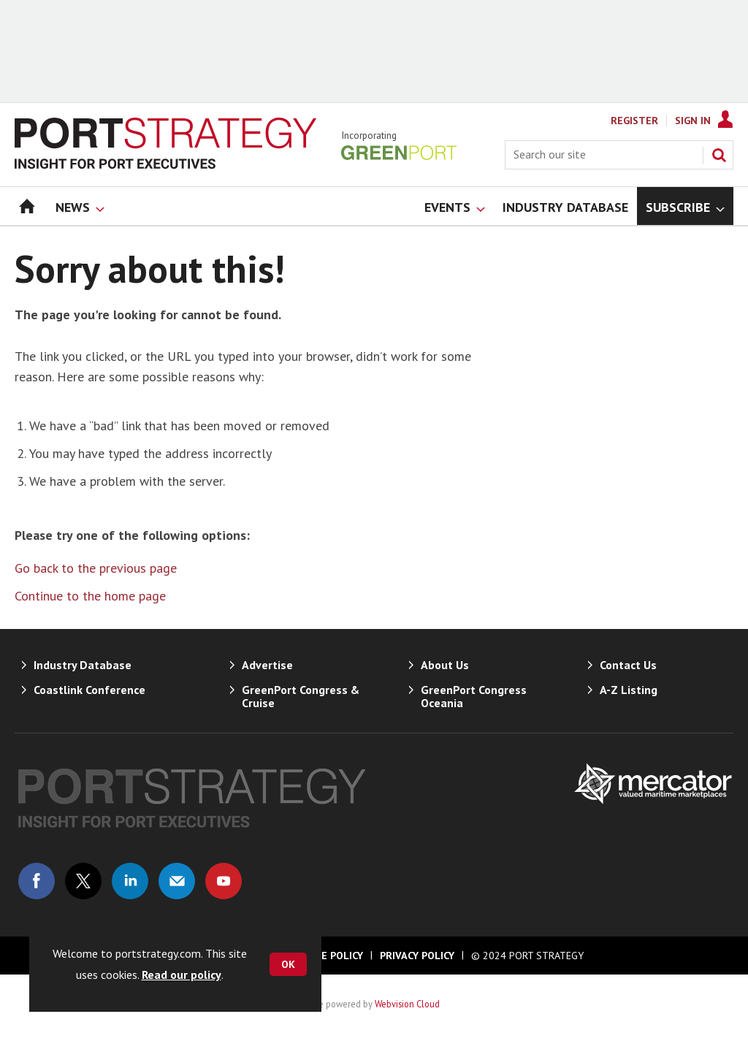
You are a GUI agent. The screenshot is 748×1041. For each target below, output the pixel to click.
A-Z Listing (628, 689)
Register (634, 120)
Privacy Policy (417, 955)
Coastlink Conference (89, 689)
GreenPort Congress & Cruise (300, 696)
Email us (177, 881)
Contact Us (628, 664)
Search (718, 155)
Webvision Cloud (407, 1004)
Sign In (693, 120)
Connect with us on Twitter (83, 881)
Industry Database (82, 664)
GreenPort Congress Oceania (474, 696)
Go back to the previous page (96, 568)
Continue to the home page (90, 595)
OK (288, 964)
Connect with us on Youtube (224, 881)
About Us (445, 664)
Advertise (267, 664)
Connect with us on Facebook (37, 881)
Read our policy (181, 974)
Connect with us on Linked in (130, 881)
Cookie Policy (327, 955)
